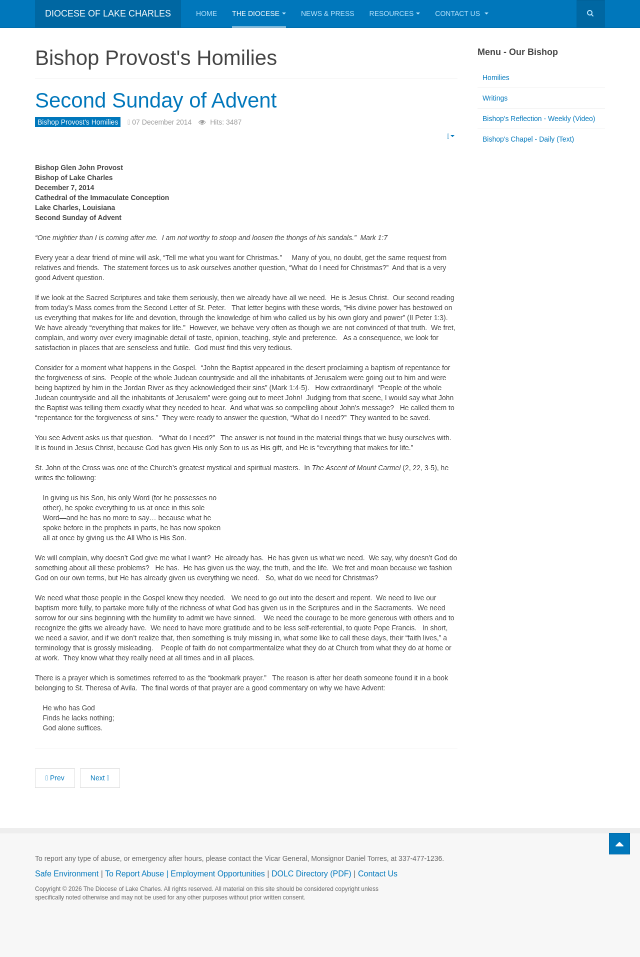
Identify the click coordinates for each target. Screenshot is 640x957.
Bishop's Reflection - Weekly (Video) (538, 119)
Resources (395, 14)
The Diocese (259, 14)
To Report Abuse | (137, 873)
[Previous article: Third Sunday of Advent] (55, 778)
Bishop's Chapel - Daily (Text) (528, 139)
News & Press (327, 14)
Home (206, 14)
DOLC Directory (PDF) (312, 873)
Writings (495, 98)
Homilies (496, 78)
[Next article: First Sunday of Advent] (100, 778)
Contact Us (461, 14)
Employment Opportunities (217, 873)
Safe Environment (66, 873)
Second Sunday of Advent (155, 100)
